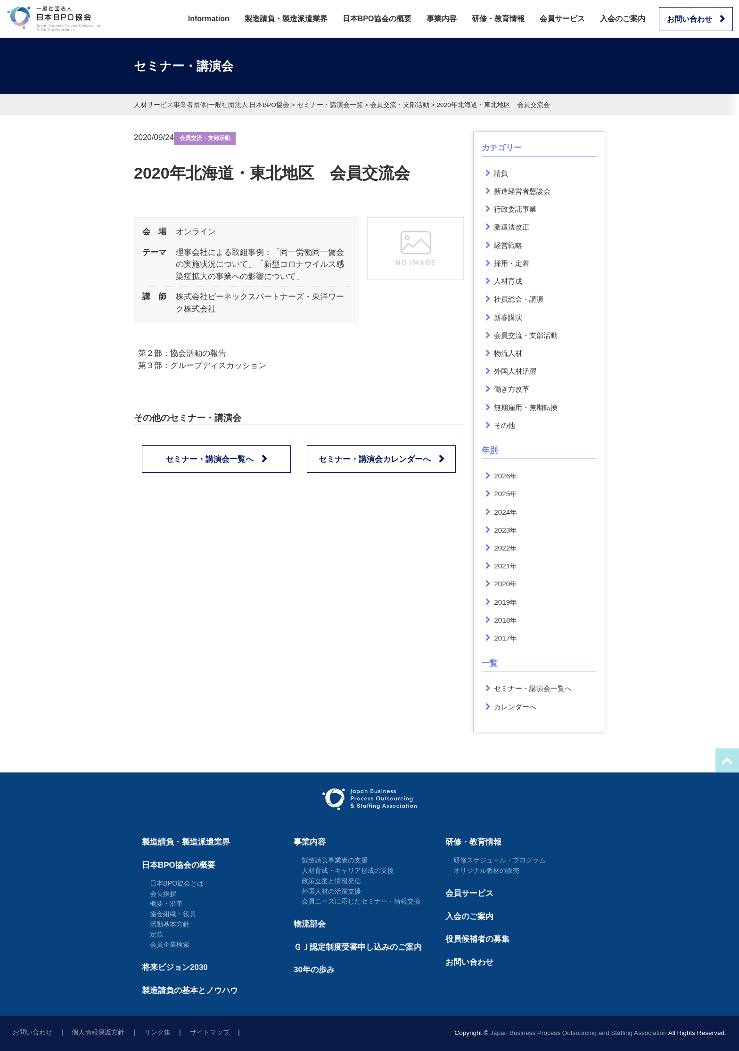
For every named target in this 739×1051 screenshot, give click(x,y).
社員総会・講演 (518, 299)
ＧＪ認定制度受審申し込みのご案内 (358, 947)
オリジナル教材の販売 (486, 870)
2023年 (505, 530)
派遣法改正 (511, 227)
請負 (501, 173)
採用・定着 (511, 263)
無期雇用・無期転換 (526, 407)
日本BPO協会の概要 (377, 19)
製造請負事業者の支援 (335, 860)
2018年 (505, 620)
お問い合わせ (689, 19)
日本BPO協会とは (177, 883)
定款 (156, 934)
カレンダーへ (515, 707)
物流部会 (310, 924)
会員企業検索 (169, 944)
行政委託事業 (515, 209)
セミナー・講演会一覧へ (209, 459)
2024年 (505, 512)
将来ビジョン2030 (175, 967)
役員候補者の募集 (477, 939)
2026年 (505, 476)
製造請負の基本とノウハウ (190, 990)
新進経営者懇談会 (522, 191)
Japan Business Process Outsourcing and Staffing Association (578, 1032)
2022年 (505, 548)
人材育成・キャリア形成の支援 (348, 870)
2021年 (505, 566)
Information (209, 19)
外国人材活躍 (515, 371)
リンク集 (157, 1032)
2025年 (505, 494)
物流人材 (508, 353)
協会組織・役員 (173, 914)
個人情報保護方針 (98, 1032)
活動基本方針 (169, 924)
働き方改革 (511, 389)
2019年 (505, 602)
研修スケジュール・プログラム (499, 860)
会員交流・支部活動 (205, 138)
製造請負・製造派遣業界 (286, 19)
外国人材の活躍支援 (331, 891)
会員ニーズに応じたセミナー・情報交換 (361, 901)
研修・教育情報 (498, 19)
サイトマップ (210, 1032)
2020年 (505, 584)
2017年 (505, 638)
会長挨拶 (163, 893)
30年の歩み (314, 969)
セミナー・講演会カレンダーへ (375, 459)
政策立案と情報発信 (331, 881)
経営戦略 (508, 245)
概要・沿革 (166, 903)
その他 (504, 425)
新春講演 (508, 317)
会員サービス (562, 19)
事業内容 (442, 19)
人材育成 (508, 281)
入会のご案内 (622, 19)
